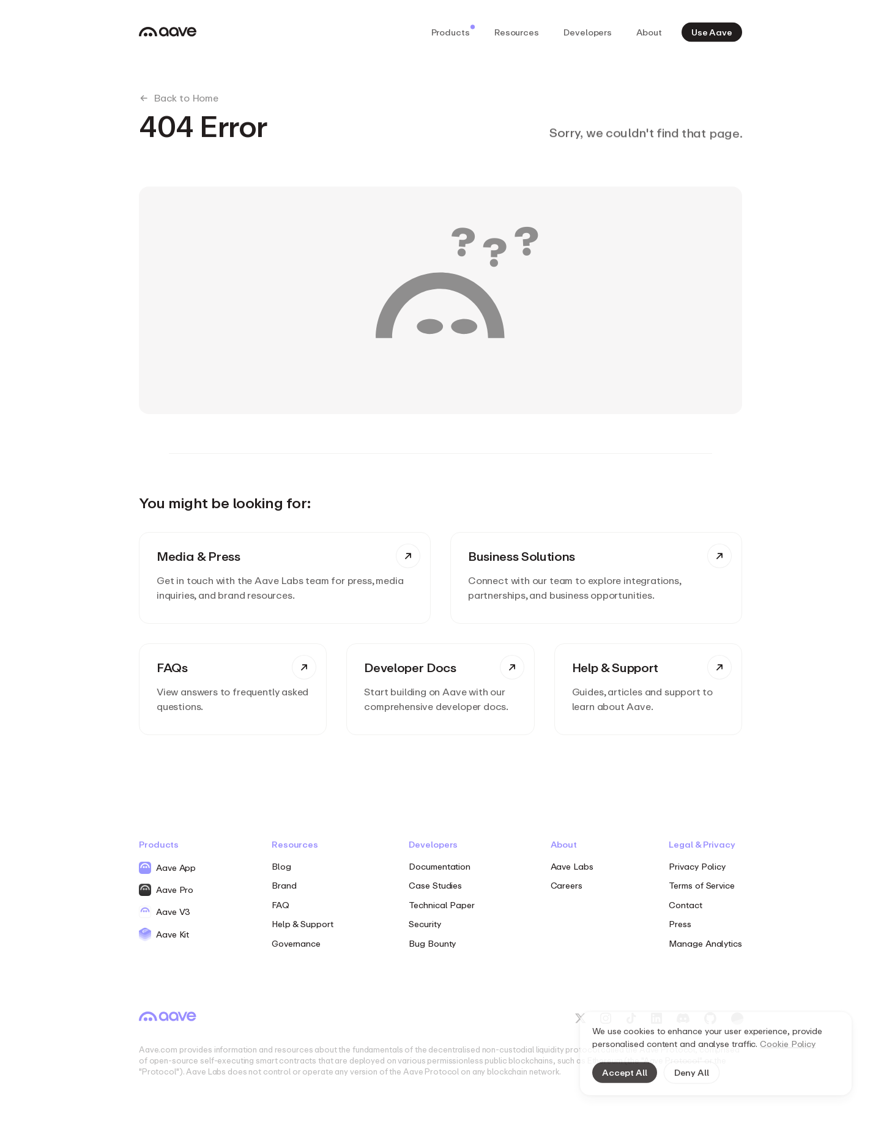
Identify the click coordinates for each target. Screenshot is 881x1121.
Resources (516, 31)
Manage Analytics (705, 943)
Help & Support (302, 924)
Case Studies (435, 885)
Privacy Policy (697, 866)
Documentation (439, 866)
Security (425, 924)
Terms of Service (702, 885)
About (649, 31)
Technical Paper (442, 905)
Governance (296, 943)
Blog (281, 866)
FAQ (280, 905)
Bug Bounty (432, 943)
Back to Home (178, 98)
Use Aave (711, 31)
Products (453, 30)
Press (680, 924)
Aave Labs (572, 866)
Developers (587, 31)
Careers (566, 885)
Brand (284, 885)
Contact (685, 905)
